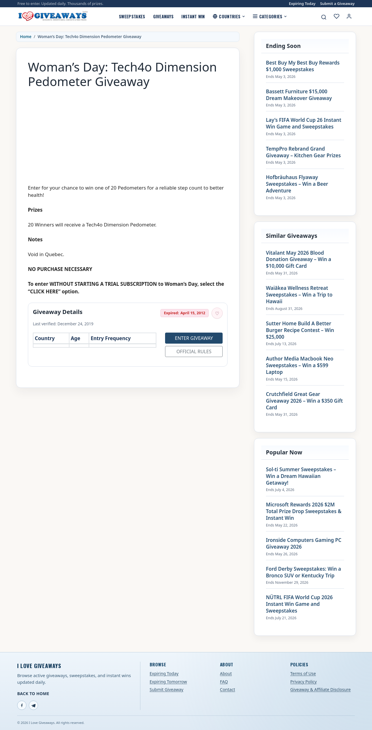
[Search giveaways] (324, 17)
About (226, 673)
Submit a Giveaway (337, 4)
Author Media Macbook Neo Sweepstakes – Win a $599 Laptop (299, 365)
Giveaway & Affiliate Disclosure (320, 689)
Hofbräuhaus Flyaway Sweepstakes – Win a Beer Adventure (297, 184)
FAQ (224, 681)
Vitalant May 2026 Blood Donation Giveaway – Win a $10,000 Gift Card (298, 259)
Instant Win (193, 16)
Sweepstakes (132, 16)
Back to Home (33, 693)
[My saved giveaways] (336, 16)
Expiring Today (302, 4)
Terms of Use (303, 673)
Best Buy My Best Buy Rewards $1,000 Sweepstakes (302, 66)
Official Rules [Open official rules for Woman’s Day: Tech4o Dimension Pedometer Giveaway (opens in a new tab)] (194, 351)
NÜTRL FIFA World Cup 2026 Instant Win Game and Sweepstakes (299, 604)
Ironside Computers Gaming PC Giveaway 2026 (303, 543)
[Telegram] (33, 705)
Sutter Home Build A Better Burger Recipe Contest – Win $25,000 (300, 330)
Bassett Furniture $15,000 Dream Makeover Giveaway (299, 94)
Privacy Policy (303, 681)
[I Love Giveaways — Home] (52, 16)
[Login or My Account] (349, 16)
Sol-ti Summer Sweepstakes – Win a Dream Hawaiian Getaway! (301, 476)
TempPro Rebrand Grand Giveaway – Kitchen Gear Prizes (303, 152)
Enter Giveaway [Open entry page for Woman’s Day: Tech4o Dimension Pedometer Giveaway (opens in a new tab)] (194, 338)
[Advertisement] (128, 133)
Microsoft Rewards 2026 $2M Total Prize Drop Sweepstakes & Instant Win (303, 511)
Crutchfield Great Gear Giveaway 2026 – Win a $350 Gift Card (304, 401)
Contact (227, 689)
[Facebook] (21, 705)
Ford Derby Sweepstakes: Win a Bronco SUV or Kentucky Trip (303, 572)
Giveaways (163, 16)
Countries (229, 16)
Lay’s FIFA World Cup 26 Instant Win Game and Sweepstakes (303, 123)
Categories (270, 16)
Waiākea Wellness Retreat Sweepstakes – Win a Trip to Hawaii (299, 295)
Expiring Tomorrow (168, 681)
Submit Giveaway (166, 689)
